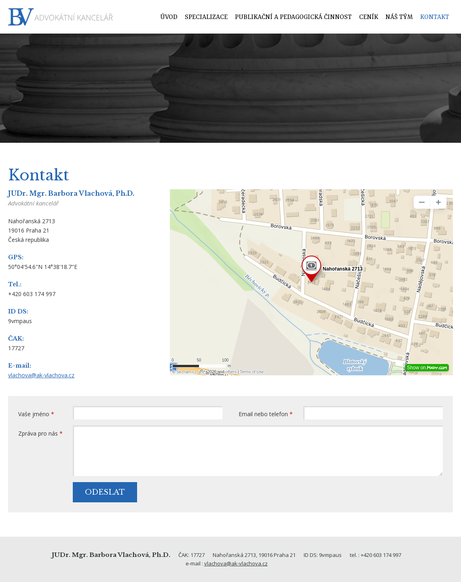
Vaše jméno (36, 414)
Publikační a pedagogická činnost (293, 17)
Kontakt (434, 17)
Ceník (368, 17)
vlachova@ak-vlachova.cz (41, 375)
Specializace (206, 17)
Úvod (169, 17)
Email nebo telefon (266, 414)
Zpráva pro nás (40, 433)
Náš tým (399, 17)
